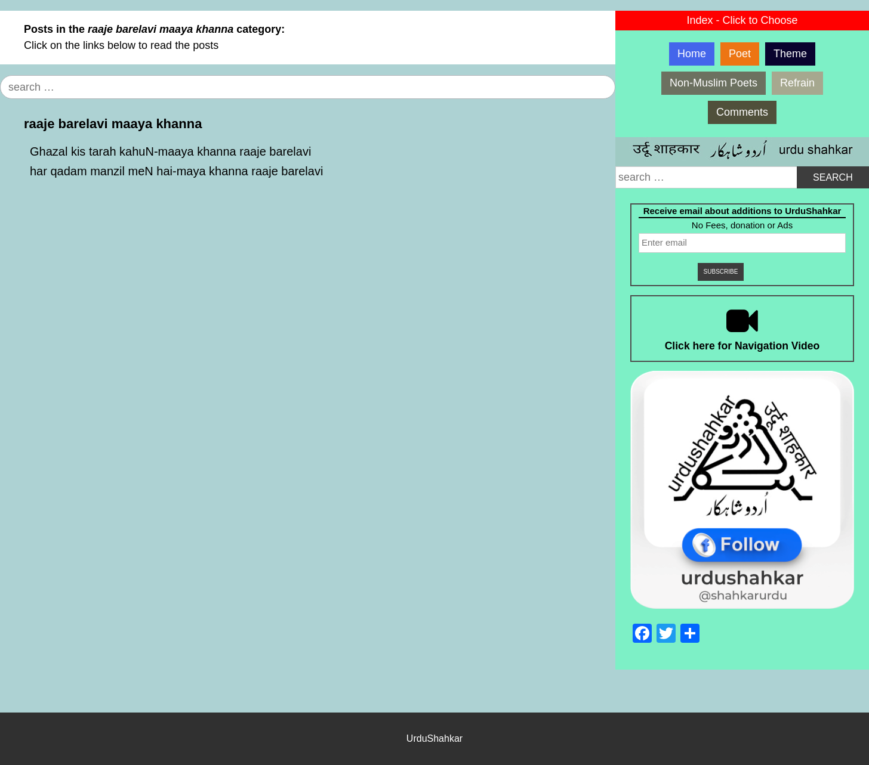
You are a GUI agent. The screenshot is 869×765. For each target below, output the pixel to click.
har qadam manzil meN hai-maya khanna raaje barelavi (176, 171)
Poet (740, 54)
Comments (742, 112)
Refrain (797, 83)
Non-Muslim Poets (713, 83)
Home (691, 54)
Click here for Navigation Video (742, 346)
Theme (790, 54)
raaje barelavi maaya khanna (113, 123)
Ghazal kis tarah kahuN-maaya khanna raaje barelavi (170, 151)
